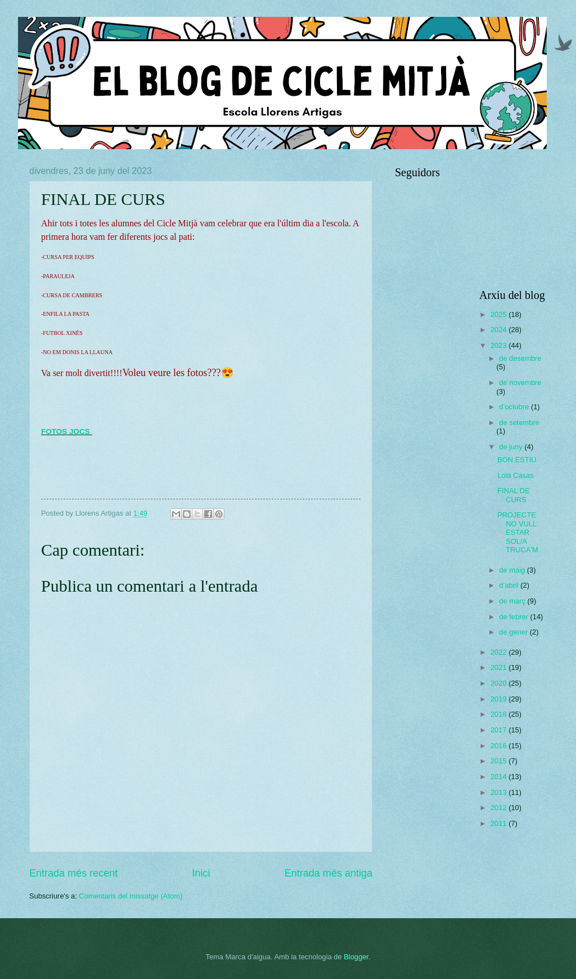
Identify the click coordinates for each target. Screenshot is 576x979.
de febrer (514, 617)
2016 (499, 745)
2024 (499, 329)
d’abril (509, 585)
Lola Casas (515, 475)
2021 (499, 667)
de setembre (519, 422)
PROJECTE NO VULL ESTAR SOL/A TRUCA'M (517, 532)
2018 (499, 714)
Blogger (356, 957)
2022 (499, 652)
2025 (499, 314)
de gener (514, 632)
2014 (499, 776)
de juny (511, 446)
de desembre (520, 358)
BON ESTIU (516, 459)
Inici (201, 873)
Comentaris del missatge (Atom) (130, 896)
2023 (499, 345)
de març (513, 601)
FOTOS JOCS (65, 431)
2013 (499, 792)
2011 (499, 823)
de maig (512, 570)
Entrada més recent (73, 873)
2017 (499, 730)
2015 (499, 761)
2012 (499, 807)
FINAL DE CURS (513, 494)
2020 (499, 683)
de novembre (520, 382)
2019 (499, 699)
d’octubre (515, 407)
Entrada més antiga (328, 873)
